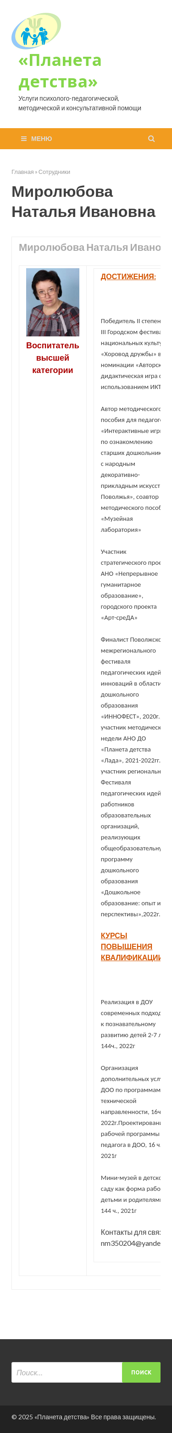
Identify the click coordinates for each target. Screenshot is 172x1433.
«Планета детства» (60, 70)
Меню (41, 138)
